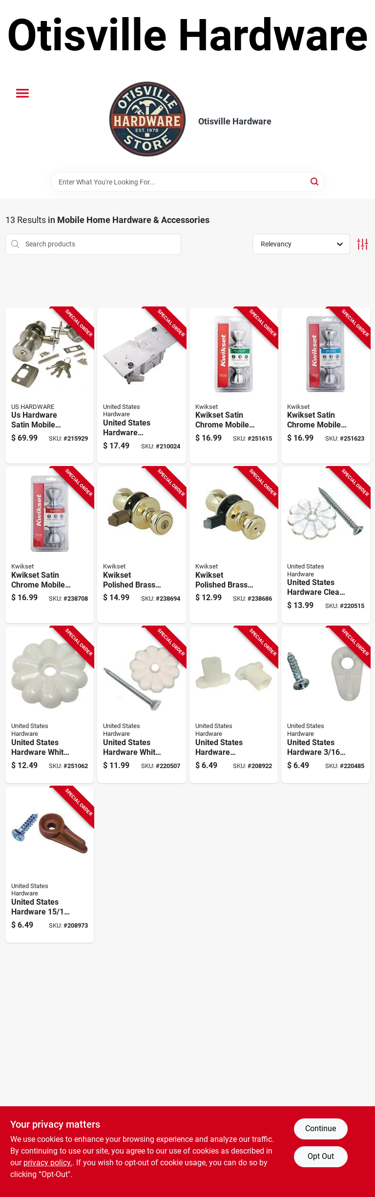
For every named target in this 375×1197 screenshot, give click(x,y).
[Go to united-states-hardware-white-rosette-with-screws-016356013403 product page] (141, 705)
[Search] (315, 181)
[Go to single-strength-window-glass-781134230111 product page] (233, 705)
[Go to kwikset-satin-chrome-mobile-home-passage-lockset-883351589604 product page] (233, 385)
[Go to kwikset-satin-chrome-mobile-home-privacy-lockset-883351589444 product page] (325, 385)
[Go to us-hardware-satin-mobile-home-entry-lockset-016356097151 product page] (49, 385)
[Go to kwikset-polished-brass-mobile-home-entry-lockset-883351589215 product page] (141, 545)
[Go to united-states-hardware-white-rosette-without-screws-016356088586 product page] (49, 705)
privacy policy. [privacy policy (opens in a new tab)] (47, 1162)
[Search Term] (187, 182)
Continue (320, 1128)
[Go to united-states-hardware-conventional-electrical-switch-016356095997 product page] (141, 385)
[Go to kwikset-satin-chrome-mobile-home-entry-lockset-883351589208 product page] (49, 545)
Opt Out (321, 1156)
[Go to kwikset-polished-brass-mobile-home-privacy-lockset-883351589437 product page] (233, 545)
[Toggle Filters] (362, 244)
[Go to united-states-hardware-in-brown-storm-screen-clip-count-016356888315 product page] (49, 865)
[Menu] (22, 93)
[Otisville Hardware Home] (147, 121)
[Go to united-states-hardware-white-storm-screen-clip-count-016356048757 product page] (325, 705)
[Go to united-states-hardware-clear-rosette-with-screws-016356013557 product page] (325, 545)
